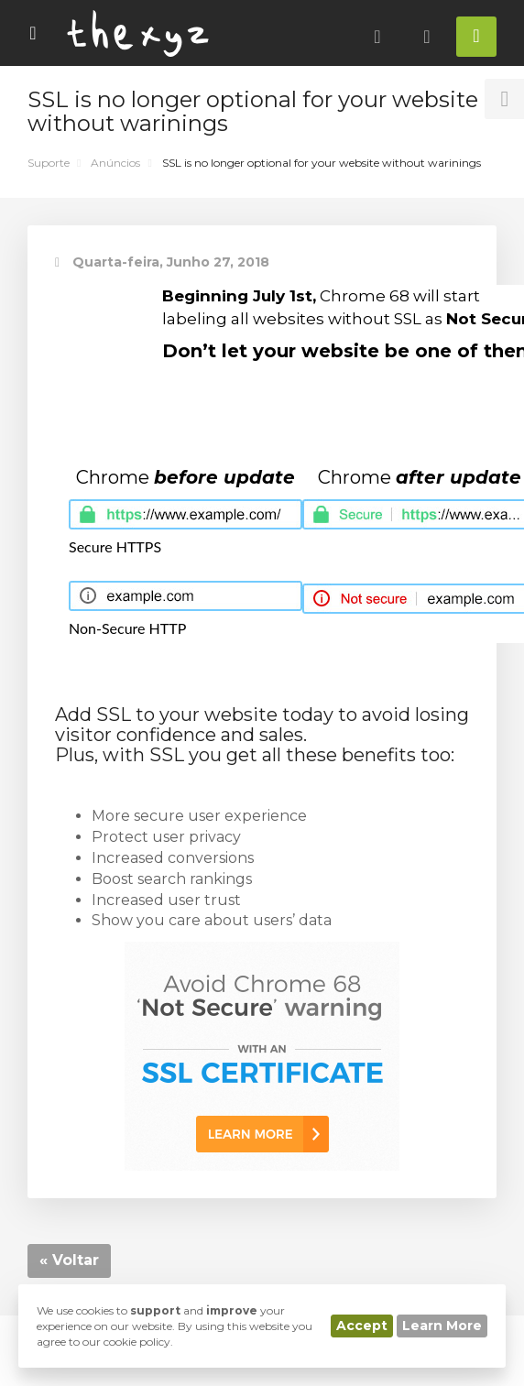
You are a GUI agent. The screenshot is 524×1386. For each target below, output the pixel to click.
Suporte (48, 162)
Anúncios (115, 162)
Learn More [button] (442, 1325)
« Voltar (69, 1260)
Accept (362, 1325)
